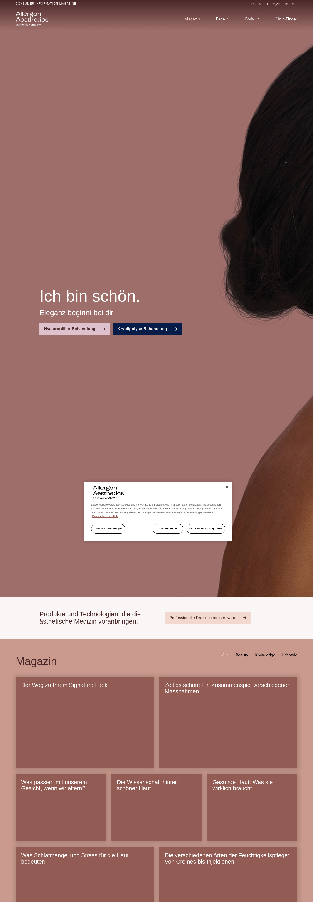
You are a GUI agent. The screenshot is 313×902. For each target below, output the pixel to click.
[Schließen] (227, 487)
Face (223, 19)
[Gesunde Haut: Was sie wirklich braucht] (252, 818)
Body (253, 19)
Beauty (242, 654)
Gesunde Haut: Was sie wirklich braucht (242, 785)
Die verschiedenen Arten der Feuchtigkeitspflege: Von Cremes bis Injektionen (227, 858)
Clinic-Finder (286, 19)
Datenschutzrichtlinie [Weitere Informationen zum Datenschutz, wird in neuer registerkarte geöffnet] (105, 516)
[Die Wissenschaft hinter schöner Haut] (156, 818)
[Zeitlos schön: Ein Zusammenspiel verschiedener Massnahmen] (228, 733)
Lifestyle (289, 654)
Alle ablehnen (167, 528)
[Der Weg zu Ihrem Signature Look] (85, 733)
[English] (257, 3)
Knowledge (265, 654)
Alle (225, 654)
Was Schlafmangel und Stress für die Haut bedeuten (75, 858)
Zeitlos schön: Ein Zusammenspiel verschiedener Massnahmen (227, 688)
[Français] (273, 3)
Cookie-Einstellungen (108, 528)
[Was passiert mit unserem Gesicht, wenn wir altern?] (61, 818)
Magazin (192, 19)
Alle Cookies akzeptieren (206, 528)
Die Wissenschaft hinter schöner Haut (147, 785)
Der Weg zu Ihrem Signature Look (64, 685)
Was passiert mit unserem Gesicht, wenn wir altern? (54, 785)
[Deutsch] (291, 3)
